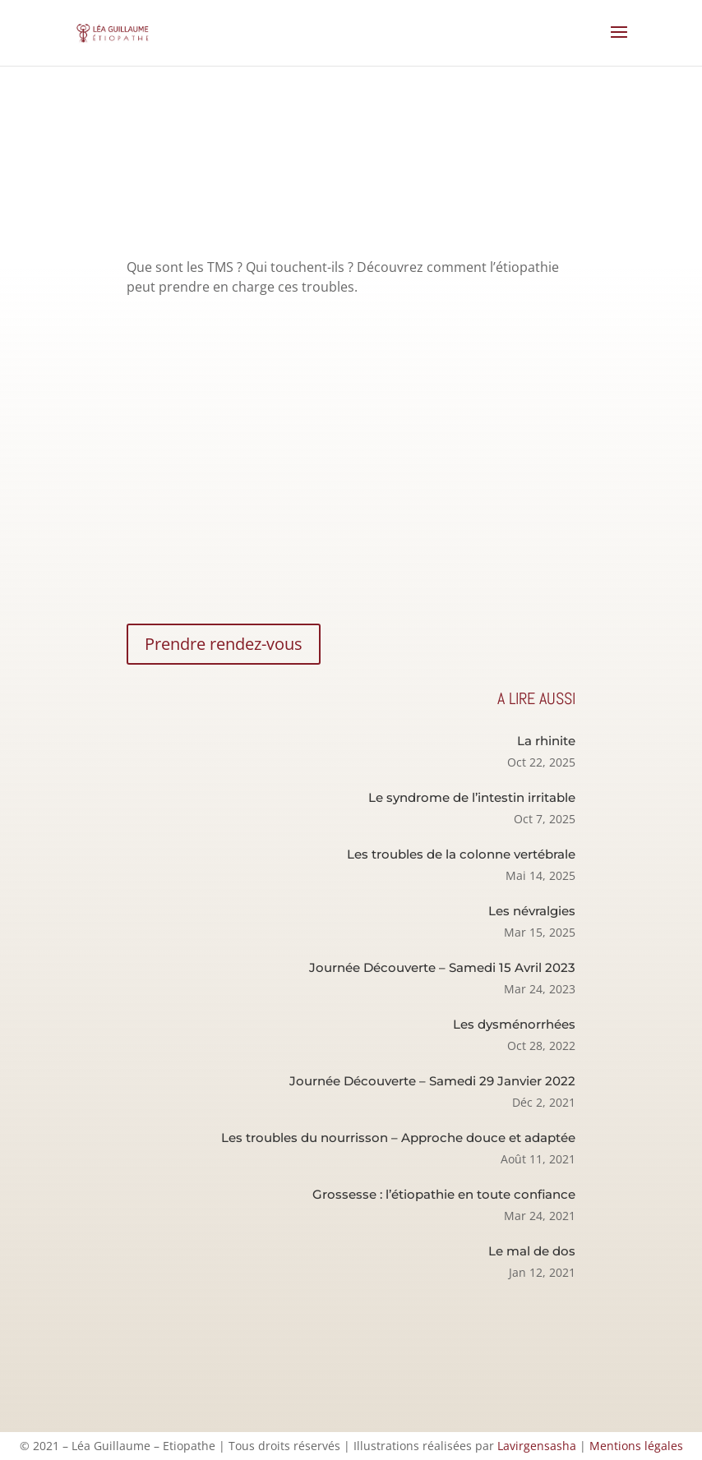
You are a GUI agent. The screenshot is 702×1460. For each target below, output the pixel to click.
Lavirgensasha (536, 1445)
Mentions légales (636, 1445)
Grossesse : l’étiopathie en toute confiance (443, 1194)
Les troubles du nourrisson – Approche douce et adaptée (398, 1137)
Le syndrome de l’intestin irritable (471, 797)
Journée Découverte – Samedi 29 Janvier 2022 (432, 1081)
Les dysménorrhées (514, 1024)
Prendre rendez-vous (224, 644)
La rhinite (546, 740)
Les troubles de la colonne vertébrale (461, 854)
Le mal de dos (531, 1251)
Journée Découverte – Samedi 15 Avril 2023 (442, 967)
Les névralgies (531, 911)
